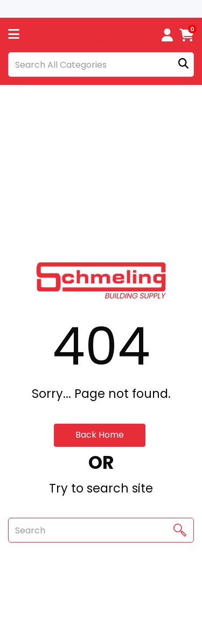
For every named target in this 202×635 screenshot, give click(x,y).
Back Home (99, 435)
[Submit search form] (183, 65)
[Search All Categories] (101, 64)
